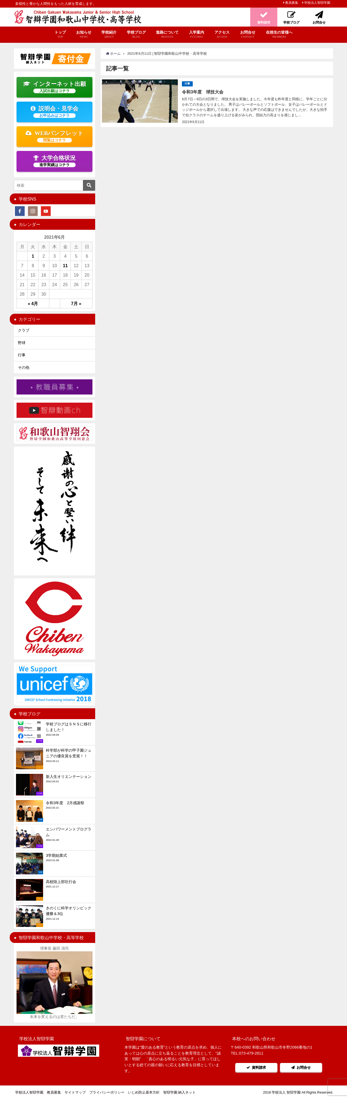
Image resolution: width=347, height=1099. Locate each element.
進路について (167, 34)
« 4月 (33, 303)
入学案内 (196, 34)
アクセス (222, 34)
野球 (21, 343)
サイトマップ (75, 1092)
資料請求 (256, 1067)
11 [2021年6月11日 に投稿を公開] (65, 265)
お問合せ (248, 34)
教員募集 (291, 2)
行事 (187, 83)
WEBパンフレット (54, 136)
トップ (60, 34)
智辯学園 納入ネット (179, 1092)
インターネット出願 (54, 87)
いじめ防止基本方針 (144, 1092)
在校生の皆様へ (279, 34)
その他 (23, 367)
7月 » (76, 303)
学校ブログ (136, 34)
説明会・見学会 (54, 111)
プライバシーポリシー (106, 1092)
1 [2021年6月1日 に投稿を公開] (33, 256)
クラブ (23, 330)
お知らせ (83, 34)
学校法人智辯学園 (317, 2)
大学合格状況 (54, 161)
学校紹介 (109, 34)
